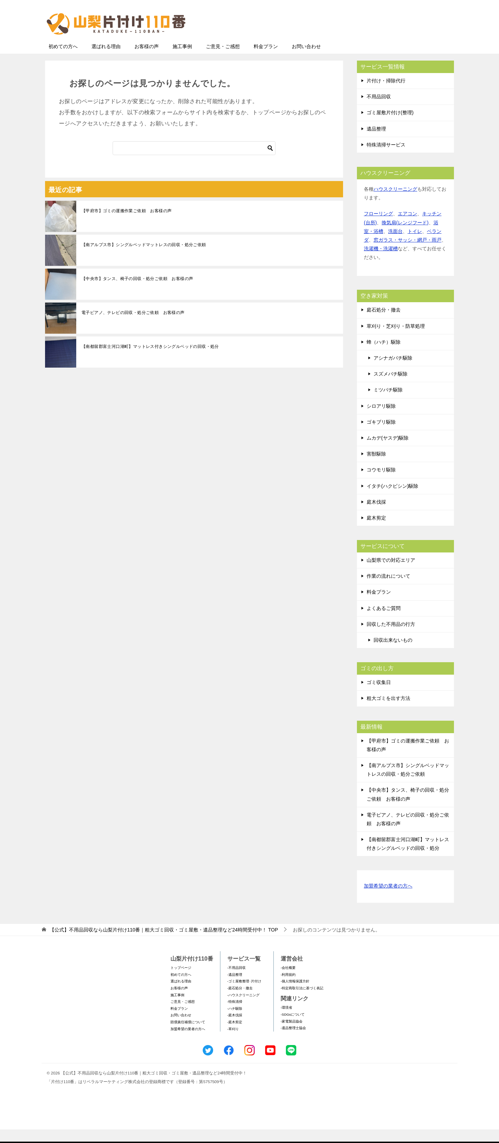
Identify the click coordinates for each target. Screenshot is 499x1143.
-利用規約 (288, 988)
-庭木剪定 (234, 1035)
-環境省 (286, 1021)
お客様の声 (146, 60)
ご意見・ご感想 (223, 60)
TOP (164, 943)
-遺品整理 (234, 988)
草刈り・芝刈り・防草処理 (396, 339)
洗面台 (395, 245)
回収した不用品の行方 (391, 637)
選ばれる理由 (106, 60)
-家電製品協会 (292, 1035)
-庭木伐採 (234, 1028)
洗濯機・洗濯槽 (381, 262)
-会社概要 (288, 981)
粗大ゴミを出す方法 (388, 711)
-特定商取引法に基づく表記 (302, 1002)
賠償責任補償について (187, 1035)
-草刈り (233, 1042)
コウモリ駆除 (381, 483)
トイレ (415, 245)
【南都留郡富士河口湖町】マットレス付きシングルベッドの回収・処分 (150, 360)
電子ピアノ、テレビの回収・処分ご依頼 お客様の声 (133, 326)
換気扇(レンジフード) (405, 236)
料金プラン (266, 60)
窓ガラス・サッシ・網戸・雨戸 (407, 253)
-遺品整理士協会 (293, 1041)
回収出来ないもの (393, 653)
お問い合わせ (306, 60)
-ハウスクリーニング (243, 1008)
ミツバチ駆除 (388, 403)
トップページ (180, 981)
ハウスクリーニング (395, 202)
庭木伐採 (376, 515)
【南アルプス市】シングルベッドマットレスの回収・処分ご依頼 (143, 258)
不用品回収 (379, 110)
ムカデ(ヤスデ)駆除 (388, 451)
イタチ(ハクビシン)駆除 (392, 499)
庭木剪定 (376, 531)
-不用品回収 (236, 981)
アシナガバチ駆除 (393, 371)
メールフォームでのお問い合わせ (389, 40)
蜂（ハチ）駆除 (384, 355)
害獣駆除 (376, 467)
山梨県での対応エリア (391, 573)
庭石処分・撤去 (384, 323)
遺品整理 (376, 142)
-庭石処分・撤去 (240, 1002)
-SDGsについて (293, 1028)
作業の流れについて (388, 589)
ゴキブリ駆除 (381, 435)
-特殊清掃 (234, 1015)
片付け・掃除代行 (386, 94)
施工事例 (182, 60)
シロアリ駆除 (381, 419)
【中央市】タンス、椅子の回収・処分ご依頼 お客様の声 (137, 292)
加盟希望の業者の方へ (388, 900)
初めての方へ (63, 60)
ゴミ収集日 (379, 696)
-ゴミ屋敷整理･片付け (244, 995)
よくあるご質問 (384, 621)
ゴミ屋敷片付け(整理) (390, 126)
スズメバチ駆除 (391, 387)
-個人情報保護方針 (295, 995)
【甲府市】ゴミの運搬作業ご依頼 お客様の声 (126, 224)
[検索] (194, 162)
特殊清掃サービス (386, 158)
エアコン (407, 227)
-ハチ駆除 (234, 1022)
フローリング (378, 227)
